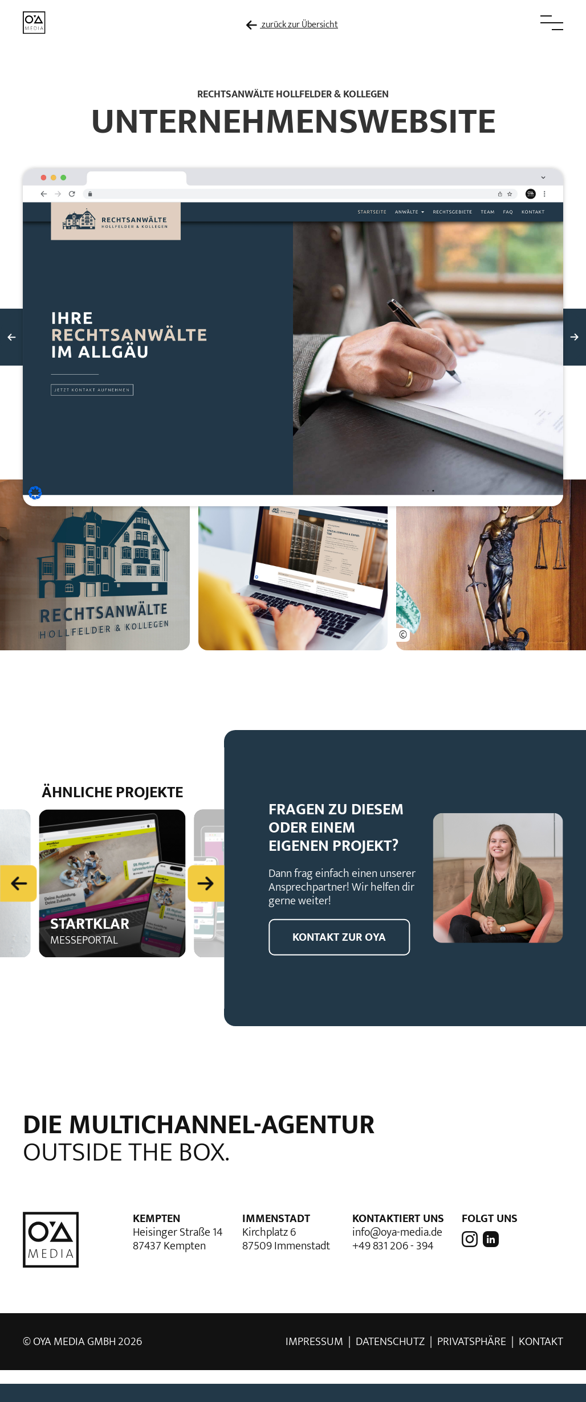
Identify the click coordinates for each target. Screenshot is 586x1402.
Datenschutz (390, 1341)
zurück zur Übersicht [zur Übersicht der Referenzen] (292, 25)
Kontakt (541, 1341)
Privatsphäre (471, 1341)
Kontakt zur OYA (339, 937)
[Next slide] (206, 882)
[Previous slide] (18, 882)
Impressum (314, 1341)
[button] (526, 22)
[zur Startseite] (34, 21)
